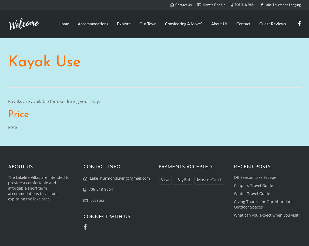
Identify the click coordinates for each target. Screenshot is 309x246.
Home (64, 23)
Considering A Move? (184, 23)
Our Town (147, 23)
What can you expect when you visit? (267, 215)
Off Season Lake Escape (255, 177)
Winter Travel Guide (252, 193)
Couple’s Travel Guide (253, 185)
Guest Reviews (272, 23)
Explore (124, 23)
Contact (243, 23)
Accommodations (93, 23)
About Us (219, 23)
